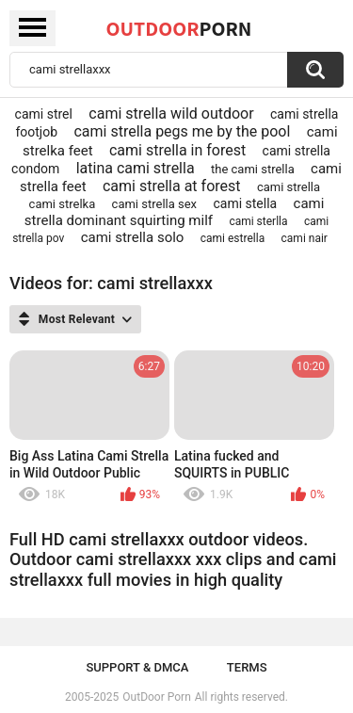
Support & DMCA (137, 667)
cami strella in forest (177, 150)
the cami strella (253, 169)
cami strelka (62, 204)
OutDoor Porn (156, 697)
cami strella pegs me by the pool (181, 131)
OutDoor (179, 28)
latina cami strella (135, 168)
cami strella (288, 187)
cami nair (304, 238)
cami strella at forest (172, 186)
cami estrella (233, 238)
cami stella (245, 203)
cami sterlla (258, 221)
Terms (247, 667)
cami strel (43, 114)
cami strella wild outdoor (170, 113)
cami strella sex (154, 204)
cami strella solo (133, 237)
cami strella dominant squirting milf (174, 212)
